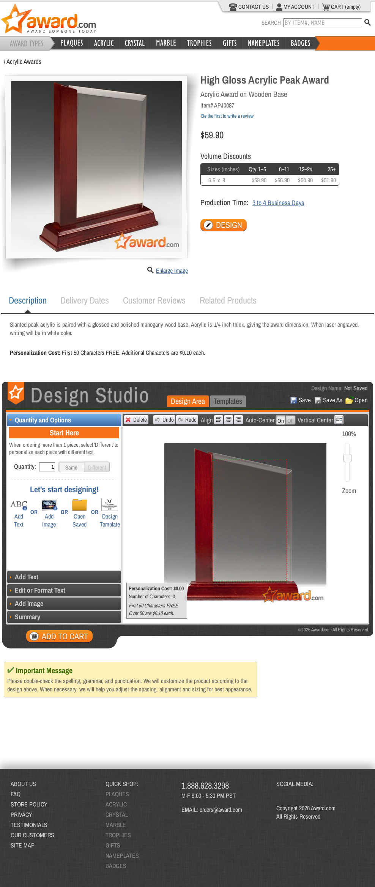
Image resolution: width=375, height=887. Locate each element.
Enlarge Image (172, 270)
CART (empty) (341, 7)
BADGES (116, 866)
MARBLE (116, 825)
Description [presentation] (28, 300)
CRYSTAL (117, 814)
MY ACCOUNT (295, 7)
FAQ (15, 794)
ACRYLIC (116, 804)
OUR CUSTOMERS (32, 835)
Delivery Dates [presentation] (84, 300)
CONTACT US (249, 7)
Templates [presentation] (228, 401)
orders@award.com (221, 809)
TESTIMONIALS (29, 825)
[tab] (27, 300)
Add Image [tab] (25, 603)
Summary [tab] (23, 616)
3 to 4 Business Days (278, 202)
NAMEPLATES (122, 855)
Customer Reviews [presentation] (154, 300)
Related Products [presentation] (228, 300)
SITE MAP (23, 845)
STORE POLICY (29, 804)
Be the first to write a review (227, 115)
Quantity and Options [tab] (39, 420)
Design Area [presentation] (188, 401)
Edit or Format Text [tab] (36, 590)
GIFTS (113, 845)
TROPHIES (118, 835)
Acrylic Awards (23, 61)
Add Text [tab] (22, 577)
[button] (71, 467)
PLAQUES (117, 794)
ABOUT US (23, 783)
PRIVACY (21, 814)
